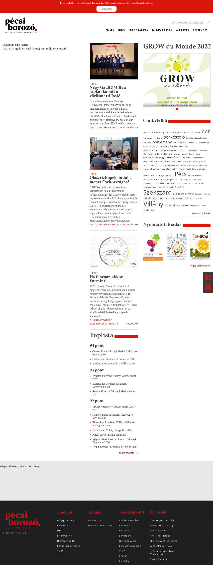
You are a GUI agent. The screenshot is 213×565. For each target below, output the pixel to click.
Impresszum (94, 520)
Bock (189, 132)
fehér (170, 154)
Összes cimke (199, 213)
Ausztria (151, 132)
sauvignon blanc (149, 187)
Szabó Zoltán (180, 187)
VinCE (122, 551)
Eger (176, 150)
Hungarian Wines (127, 541)
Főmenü (64, 513)
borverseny (162, 141)
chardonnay (164, 146)
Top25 (60, 551)
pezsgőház (169, 175)
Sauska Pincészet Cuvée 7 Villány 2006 (113, 363)
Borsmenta (124, 530)
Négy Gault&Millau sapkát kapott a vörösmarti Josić (108, 92)
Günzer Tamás (197, 158)
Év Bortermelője (161, 154)
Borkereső (62, 525)
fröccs (198, 154)
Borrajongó (124, 525)
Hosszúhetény (194, 161)
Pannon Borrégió (198, 169)
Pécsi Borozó (148, 179)
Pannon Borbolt (185, 169)
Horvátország (182, 161)
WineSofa (182, 30)
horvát (173, 161)
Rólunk (94, 513)
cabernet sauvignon (151, 146)
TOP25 (186, 198)
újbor (192, 198)
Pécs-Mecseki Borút (195, 175)
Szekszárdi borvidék (183, 193)
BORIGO (123, 556)
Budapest (190, 143)
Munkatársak (162, 30)
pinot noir (174, 179)
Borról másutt (131, 513)
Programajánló (64, 535)
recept (190, 183)
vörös (203, 206)
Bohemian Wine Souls (130, 546)
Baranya (176, 132)
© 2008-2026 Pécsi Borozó (14, 533)
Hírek (121, 30)
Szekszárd (157, 192)
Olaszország (154, 169)
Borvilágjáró (125, 535)
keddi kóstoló (169, 165)
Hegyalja (146, 161)
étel (144, 154)
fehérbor (177, 154)
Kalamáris (154, 165)
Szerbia (198, 194)
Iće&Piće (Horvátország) (162, 520)
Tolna (167, 198)
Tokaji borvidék (158, 198)
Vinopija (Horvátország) (161, 525)
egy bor (181, 150)
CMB (180, 146)
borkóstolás (158, 138)
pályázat (154, 175)
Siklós (159, 187)
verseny (199, 198)
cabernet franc (202, 142)
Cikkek (109, 30)
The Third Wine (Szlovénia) (163, 541)
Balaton (168, 132)
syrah (171, 187)
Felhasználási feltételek (100, 525)
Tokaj (147, 198)
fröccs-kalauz (148, 158)
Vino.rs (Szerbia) (158, 530)
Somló (165, 187)
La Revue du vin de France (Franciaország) (163, 553)
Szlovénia (206, 194)
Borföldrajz (124, 561)
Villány (153, 203)
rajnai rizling (181, 183)
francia (191, 154)
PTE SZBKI (160, 183)
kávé (161, 165)
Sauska (201, 183)
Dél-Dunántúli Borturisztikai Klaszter (158, 150)
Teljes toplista (126, 452)
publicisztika (170, 183)
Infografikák (138, 30)
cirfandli (173, 146)
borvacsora (147, 143)
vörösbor (146, 210)
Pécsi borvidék (161, 179)
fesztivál (185, 154)
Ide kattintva (98, 3)
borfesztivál (147, 138)
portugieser (197, 179)
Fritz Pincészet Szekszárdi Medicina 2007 (114, 446)
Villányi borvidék (176, 205)
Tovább (130, 127)
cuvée (185, 146)
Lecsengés (200, 30)
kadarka (146, 165)
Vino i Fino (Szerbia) (160, 535)
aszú (145, 132)
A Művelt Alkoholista (129, 520)
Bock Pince (196, 132)
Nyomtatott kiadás (66, 541)
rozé (195, 183)
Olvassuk (158, 513)
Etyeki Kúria (202, 150)
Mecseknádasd (201, 165)
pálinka (146, 175)
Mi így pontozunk (65, 520)
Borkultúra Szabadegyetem (196, 138)
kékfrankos (182, 165)
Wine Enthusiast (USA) (161, 546)
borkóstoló (174, 137)
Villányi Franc (195, 206)
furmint (158, 158)
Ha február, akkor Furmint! (106, 279)
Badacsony (160, 132)
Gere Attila (186, 158)
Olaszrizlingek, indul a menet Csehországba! (111, 180)
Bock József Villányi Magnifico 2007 (112, 430)
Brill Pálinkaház (179, 143)
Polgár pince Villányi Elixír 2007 (110, 434)
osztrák (174, 169)
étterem (151, 154)
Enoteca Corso (191, 150)
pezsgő (161, 175)
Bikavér (183, 132)
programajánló (148, 183)
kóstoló (191, 165)
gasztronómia (171, 157)
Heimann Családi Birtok (160, 161)
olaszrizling (165, 169)
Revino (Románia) (158, 559)
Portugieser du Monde (68, 546)
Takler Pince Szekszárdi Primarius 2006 (113, 359)
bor (205, 131)
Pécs (181, 174)
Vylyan (153, 210)
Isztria (203, 161)
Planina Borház (185, 179)
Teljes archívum (198, 265)
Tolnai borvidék (176, 198)
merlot (145, 169)
